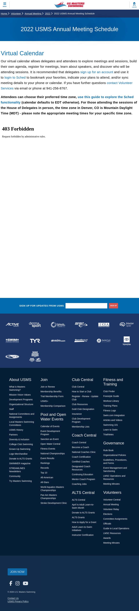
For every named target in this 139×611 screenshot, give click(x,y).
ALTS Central (78, 500)
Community (15, 476)
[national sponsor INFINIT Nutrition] (81, 325)
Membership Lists (80, 426)
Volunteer (17, 13)
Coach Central (79, 442)
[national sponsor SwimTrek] (104, 341)
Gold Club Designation (83, 409)
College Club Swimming (21, 444)
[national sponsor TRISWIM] (12, 357)
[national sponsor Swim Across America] (12, 341)
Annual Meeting (34, 13)
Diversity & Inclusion (19, 439)
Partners (13, 434)
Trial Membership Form (51, 396)
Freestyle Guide (111, 396)
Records (44, 468)
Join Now (17, 571)
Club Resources (80, 404)
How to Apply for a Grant (84, 522)
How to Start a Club (81, 391)
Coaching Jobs (79, 484)
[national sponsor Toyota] (126, 341)
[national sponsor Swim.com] (58, 341)
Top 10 (43, 472)
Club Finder (109, 391)
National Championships (52, 453)
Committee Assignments (115, 519)
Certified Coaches (81, 461)
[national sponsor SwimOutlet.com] (81, 341)
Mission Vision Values (20, 394)
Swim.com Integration (114, 415)
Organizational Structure (21, 404)
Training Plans (110, 405)
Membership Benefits (51, 391)
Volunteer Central (112, 499)
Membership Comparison (52, 406)
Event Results (47, 458)
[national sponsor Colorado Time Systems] (58, 325)
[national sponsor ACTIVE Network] (12, 325)
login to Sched (15, 77)
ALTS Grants (78, 517)
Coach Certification (81, 457)
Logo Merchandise (18, 454)
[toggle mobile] (5, 5)
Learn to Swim (110, 429)
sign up (113, 306)
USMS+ (44, 401)
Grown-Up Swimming (19, 449)
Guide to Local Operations (116, 528)
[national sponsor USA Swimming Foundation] (35, 357)
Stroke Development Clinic (53, 503)
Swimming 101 (110, 425)
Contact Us (13, 598)
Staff (11, 409)
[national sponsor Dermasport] (35, 325)
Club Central (78, 386)
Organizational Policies (114, 455)
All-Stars (44, 482)
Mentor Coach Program (83, 479)
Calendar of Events (49, 426)
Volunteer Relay (111, 509)
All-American (46, 477)
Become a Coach (80, 447)
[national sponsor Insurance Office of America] (104, 325)
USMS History (16, 430)
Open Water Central (50, 444)
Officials (107, 523)
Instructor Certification (83, 535)
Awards (107, 538)
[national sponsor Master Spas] (126, 325)
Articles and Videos (112, 420)
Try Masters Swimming (20, 481)
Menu (5, 6)
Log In (134, 7)
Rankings (45, 463)
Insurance (77, 414)
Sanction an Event (49, 439)
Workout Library (111, 401)
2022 (48, 13)
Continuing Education (82, 474)
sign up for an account (96, 72)
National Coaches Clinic (84, 452)
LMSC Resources (112, 533)
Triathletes (108, 434)
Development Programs (21, 399)
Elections (107, 514)
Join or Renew (47, 386)
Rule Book (108, 450)
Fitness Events (47, 448)
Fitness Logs (109, 410)
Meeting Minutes (111, 484)
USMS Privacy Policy (18, 601)
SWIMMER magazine (20, 463)
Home (5, 13)
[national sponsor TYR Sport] (35, 341)
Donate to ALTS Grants (20, 458)
